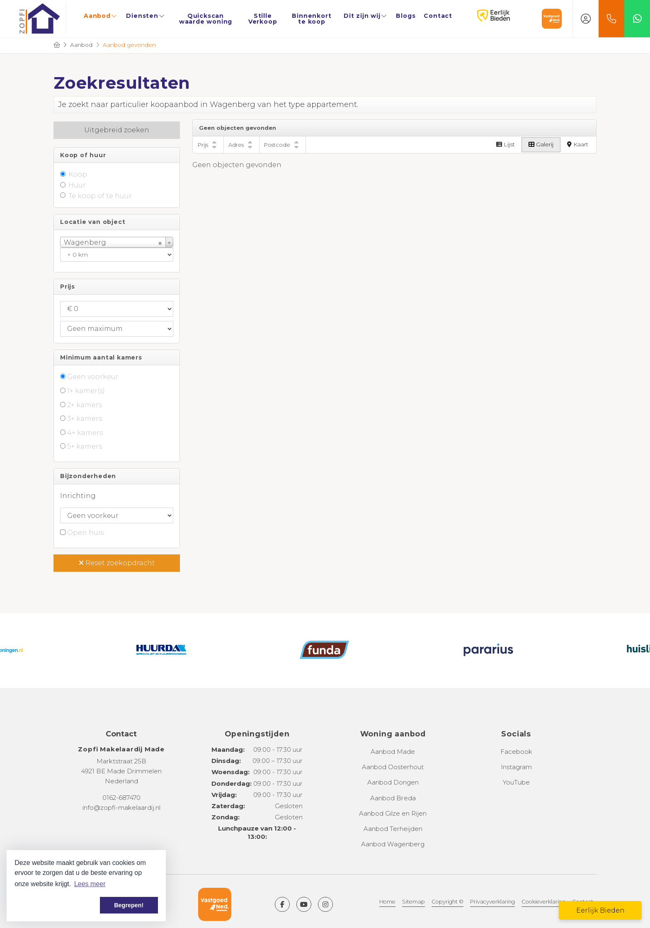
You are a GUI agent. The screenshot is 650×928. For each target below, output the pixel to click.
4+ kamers (85, 433)
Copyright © (447, 902)
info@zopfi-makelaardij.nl (121, 807)
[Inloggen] (586, 18)
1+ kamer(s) (86, 391)
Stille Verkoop (262, 18)
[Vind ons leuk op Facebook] (282, 904)
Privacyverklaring (492, 902)
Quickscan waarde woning (205, 18)
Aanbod (101, 15)
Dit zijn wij (366, 15)
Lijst (505, 144)
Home (387, 902)
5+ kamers (84, 446)
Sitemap (413, 902)
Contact (438, 15)
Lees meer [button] (90, 883)
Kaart (577, 144)
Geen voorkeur (93, 377)
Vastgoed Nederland (551, 18)
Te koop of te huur (100, 196)
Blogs (405, 15)
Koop (77, 174)
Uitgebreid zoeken (116, 130)
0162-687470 (121, 798)
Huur (77, 185)
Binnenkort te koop (311, 18)
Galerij (541, 144)
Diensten (145, 15)
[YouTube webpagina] (303, 904)
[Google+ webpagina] (325, 904)
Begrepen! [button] (128, 905)
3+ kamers (84, 419)
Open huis (85, 533)
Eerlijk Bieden (485, 15)
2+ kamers (84, 405)
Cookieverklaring (543, 902)
